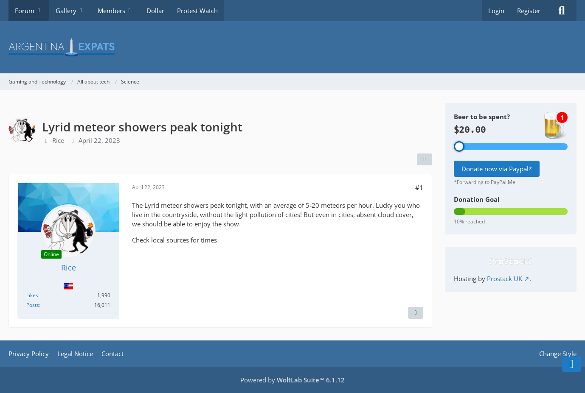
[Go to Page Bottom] (571, 364)
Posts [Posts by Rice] (32, 305)
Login (496, 10)
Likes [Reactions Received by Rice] (32, 295)
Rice (58, 140)
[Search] (562, 10)
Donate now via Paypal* (496, 168)
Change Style (558, 353)
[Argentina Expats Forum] (292, 47)
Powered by (292, 380)
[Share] (424, 159)
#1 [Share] (419, 187)
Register (528, 10)
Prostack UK (504, 278)
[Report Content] (415, 313)
